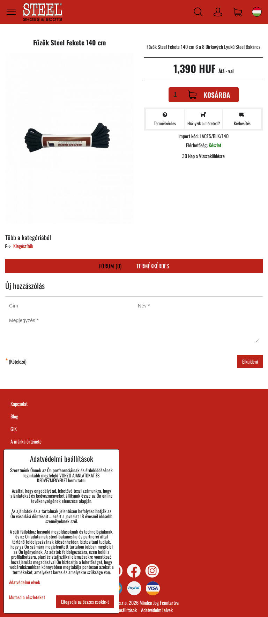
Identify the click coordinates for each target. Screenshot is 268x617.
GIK (13, 428)
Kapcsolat (19, 403)
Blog (14, 416)
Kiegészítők (23, 246)
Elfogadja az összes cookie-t (85, 601)
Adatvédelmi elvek (157, 610)
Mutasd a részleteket (27, 597)
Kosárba (209, 95)
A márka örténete (26, 441)
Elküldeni (250, 361)
